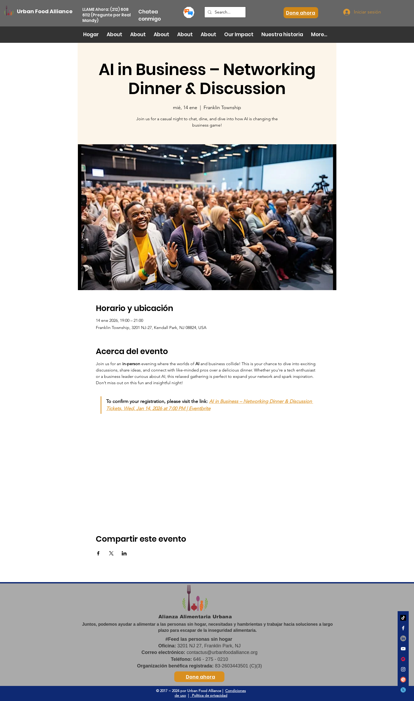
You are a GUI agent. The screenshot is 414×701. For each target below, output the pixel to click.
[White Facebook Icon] (403, 628)
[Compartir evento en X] (111, 553)
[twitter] (403, 690)
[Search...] (224, 12)
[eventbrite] (403, 680)
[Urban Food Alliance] (46, 11)
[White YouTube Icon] (403, 649)
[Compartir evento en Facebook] (98, 553)
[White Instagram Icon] (403, 669)
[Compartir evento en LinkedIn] (124, 553)
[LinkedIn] (403, 638)
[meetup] (403, 659)
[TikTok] (403, 618)
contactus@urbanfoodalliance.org (222, 652)
